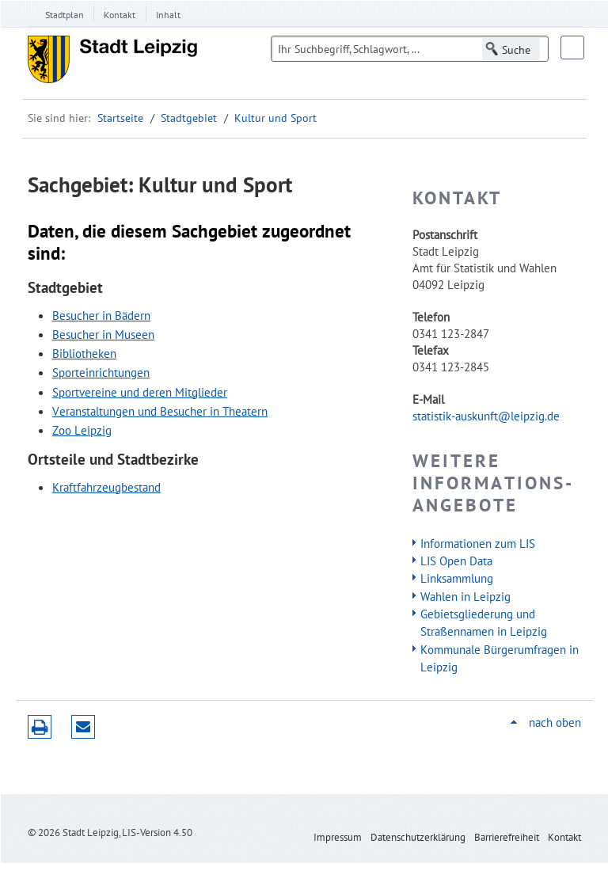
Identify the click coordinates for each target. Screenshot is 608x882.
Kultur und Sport (275, 118)
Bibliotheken (84, 353)
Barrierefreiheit (506, 837)
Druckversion (39, 727)
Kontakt (119, 15)
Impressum (338, 837)
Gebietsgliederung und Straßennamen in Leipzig (483, 622)
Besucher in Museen (103, 334)
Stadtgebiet (189, 118)
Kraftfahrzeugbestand (106, 487)
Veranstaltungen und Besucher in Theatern (160, 411)
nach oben (555, 722)
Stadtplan (64, 15)
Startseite (120, 118)
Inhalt (168, 15)
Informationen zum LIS (477, 543)
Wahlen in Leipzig (465, 596)
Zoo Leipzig (82, 430)
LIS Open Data (456, 560)
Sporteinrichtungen (101, 372)
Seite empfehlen (83, 727)
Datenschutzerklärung (418, 837)
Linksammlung (456, 578)
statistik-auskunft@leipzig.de (486, 416)
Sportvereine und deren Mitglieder (139, 392)
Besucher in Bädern (101, 315)
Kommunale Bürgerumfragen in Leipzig (499, 658)
